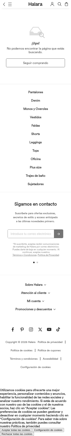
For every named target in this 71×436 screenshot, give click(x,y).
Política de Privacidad (48, 255)
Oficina (36, 159)
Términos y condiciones (23, 358)
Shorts (35, 134)
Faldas (35, 125)
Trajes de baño (35, 176)
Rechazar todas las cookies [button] (17, 434)
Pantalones (35, 92)
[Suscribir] (58, 234)
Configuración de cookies (35, 367)
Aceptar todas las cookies (16, 430)
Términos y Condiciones (24, 255)
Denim (35, 100)
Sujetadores (36, 184)
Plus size (35, 167)
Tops (35, 150)
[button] (4, 4)
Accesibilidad (50, 358)
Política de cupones (49, 350)
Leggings (35, 142)
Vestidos (35, 117)
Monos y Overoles (35, 109)
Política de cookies (21, 350)
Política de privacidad (50, 342)
